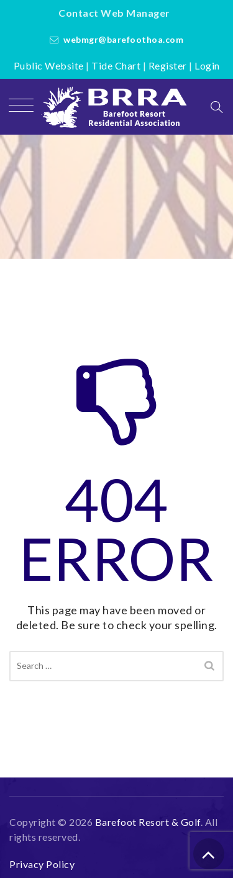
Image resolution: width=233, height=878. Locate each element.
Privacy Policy (42, 864)
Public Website (49, 65)
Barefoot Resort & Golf (148, 822)
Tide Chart (115, 65)
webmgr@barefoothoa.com (123, 39)
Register (167, 65)
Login (207, 65)
